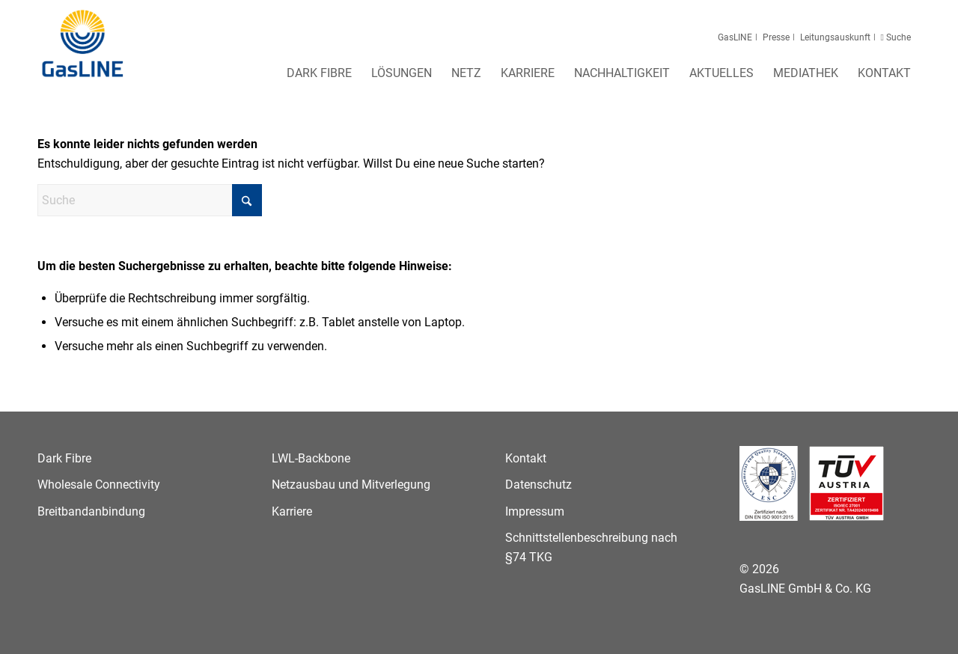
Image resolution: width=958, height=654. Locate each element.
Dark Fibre (64, 458)
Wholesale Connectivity (98, 484)
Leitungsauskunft (835, 37)
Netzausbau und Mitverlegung (351, 484)
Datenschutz (538, 484)
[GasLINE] (83, 44)
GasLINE (735, 37)
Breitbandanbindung (91, 511)
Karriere (292, 511)
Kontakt (525, 458)
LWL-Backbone (311, 458)
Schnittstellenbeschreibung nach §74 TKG (591, 547)
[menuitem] (319, 77)
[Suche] (149, 200)
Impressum (534, 511)
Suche (897, 37)
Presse (776, 37)
